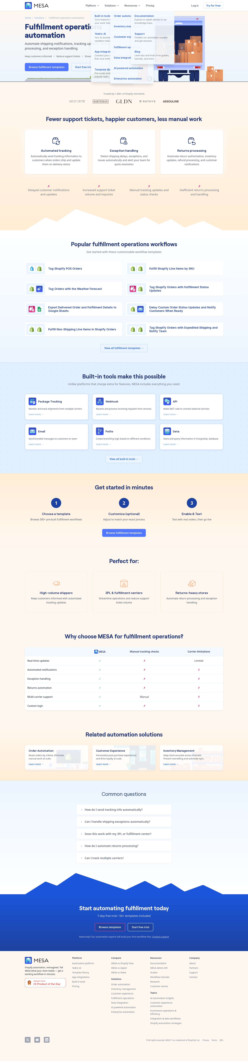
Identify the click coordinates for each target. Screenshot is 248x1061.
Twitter (28, 1040)
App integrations (80, 977)
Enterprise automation (123, 1011)
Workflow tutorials (159, 977)
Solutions (39, 17)
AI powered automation (123, 1007)
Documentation (158, 963)
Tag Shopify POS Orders (65, 268)
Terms (214, 1040)
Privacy (206, 1040)
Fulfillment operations (122, 998)
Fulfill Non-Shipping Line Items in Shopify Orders (82, 329)
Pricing (75, 986)
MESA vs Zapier (119, 967)
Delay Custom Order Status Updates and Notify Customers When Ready (182, 309)
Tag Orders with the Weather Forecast (75, 288)
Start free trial (84, 67)
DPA (221, 1040)
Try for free (213, 5)
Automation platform (83, 963)
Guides (154, 972)
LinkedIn (47, 1040)
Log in (194, 5)
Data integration (119, 1002)
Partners (193, 967)
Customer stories (159, 986)
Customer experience (122, 993)
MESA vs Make (118, 972)
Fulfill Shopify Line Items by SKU (171, 268)
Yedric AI (76, 967)
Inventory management (123, 988)
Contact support (160, 936)
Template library (80, 972)
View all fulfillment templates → (124, 348)
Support (193, 972)
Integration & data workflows (165, 1018)
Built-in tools (78, 981)
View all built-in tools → (124, 459)
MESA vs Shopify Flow (122, 963)
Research (155, 981)
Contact (193, 977)
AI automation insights (162, 998)
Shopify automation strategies (166, 1023)
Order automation (120, 984)
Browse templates (110, 927)
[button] (126, 809)
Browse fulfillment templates (47, 67)
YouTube (37, 1040)
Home (28, 17)
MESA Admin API (158, 967)
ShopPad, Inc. (194, 1040)
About (192, 963)
